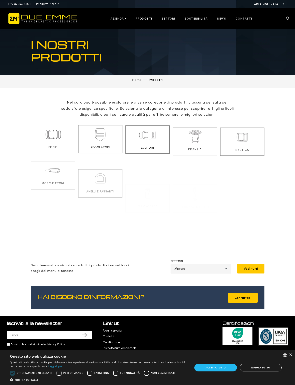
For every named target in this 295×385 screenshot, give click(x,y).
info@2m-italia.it (47, 4)
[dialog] (147, 367)
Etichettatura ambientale (119, 348)
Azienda (117, 18)
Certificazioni (111, 342)
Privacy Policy (56, 344)
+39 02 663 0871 (19, 4)
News (221, 18)
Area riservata (266, 4)
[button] (99, 380)
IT (283, 4)
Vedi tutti (251, 268)
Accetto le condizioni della (38, 344)
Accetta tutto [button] (215, 367)
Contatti (244, 18)
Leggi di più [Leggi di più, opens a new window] (55, 366)
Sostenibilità (196, 18)
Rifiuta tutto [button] (260, 367)
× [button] (290, 354)
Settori (168, 18)
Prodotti (144, 18)
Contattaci (242, 298)
